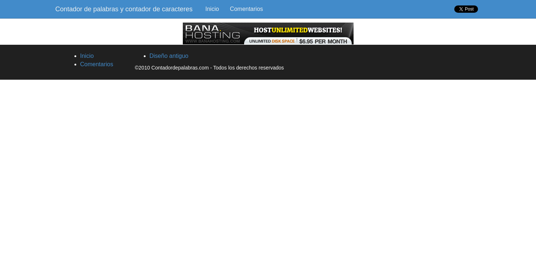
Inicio (212, 9)
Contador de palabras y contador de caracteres (124, 9)
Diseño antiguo (169, 56)
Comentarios (246, 9)
